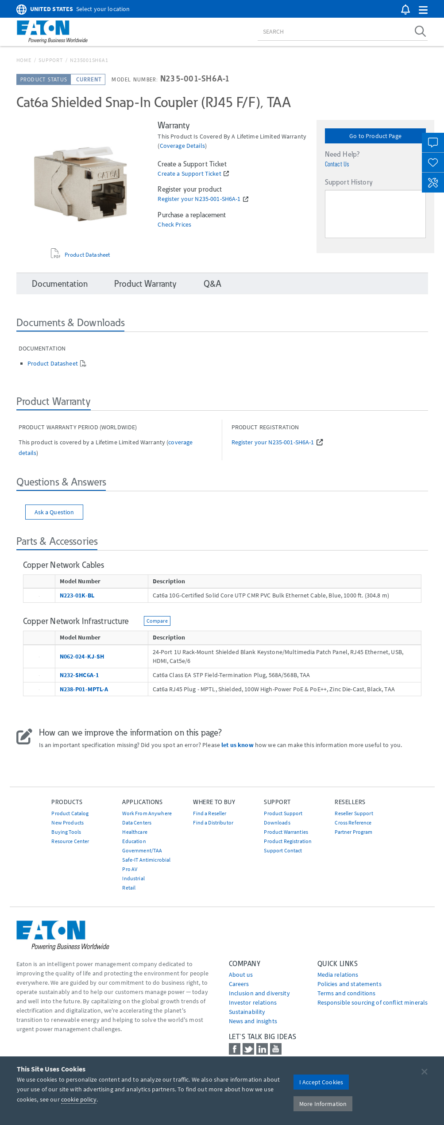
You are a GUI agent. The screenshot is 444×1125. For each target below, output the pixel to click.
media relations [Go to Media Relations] (338, 975)
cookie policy (79, 1099)
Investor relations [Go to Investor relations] (253, 1002)
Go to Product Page (375, 136)
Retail (128, 887)
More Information (323, 1104)
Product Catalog (70, 813)
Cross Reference (353, 822)
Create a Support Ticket (189, 173)
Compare (157, 620)
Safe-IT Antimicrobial (146, 859)
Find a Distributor (213, 822)
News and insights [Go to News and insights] (253, 1021)
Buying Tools (66, 831)
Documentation (60, 283)
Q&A (212, 283)
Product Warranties (286, 831)
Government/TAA (142, 850)
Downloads (277, 822)
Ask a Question (54, 512)
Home (23, 60)
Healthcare (134, 831)
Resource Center (70, 841)
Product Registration (288, 841)
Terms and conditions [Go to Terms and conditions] (346, 993)
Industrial (133, 878)
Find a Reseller (209, 813)
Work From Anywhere (147, 813)
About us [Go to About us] (241, 975)
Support (50, 60)
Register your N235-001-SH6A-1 (199, 199)
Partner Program (353, 831)
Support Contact (283, 850)
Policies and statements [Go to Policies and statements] (349, 984)
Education (134, 841)
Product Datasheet (87, 254)
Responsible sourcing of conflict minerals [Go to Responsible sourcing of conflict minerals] (372, 1002)
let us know (237, 745)
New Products (67, 822)
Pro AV (129, 869)
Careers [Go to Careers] (239, 984)
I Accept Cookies (321, 1082)
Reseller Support (354, 813)
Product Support (283, 813)
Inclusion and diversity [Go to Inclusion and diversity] (259, 993)
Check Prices (174, 224)
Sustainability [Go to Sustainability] (247, 1012)
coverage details (182, 146)
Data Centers (136, 822)
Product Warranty (145, 283)
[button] (423, 10)
